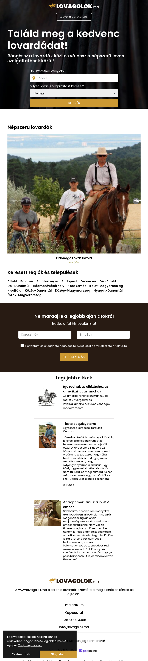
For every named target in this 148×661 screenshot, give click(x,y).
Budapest (69, 281)
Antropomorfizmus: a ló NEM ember (86, 504)
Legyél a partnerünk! (74, 17)
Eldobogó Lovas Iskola (74, 258)
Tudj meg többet (30, 645)
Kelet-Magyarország (106, 286)
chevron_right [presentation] (136, 200)
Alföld (12, 281)
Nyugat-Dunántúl (108, 290)
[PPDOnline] (88, 651)
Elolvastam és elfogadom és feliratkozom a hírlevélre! (76, 346)
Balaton (26, 281)
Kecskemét (77, 286)
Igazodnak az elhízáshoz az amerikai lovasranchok (85, 389)
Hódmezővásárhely (48, 286)
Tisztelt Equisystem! (79, 423)
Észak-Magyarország (24, 295)
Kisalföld (14, 290)
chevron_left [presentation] (12, 200)
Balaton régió (47, 281)
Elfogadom (58, 654)
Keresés (74, 103)
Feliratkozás (74, 357)
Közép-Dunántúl (38, 290)
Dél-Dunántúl (18, 286)
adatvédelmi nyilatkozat (75, 346)
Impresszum (74, 605)
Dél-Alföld (107, 281)
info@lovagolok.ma (74, 627)
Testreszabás (21, 654)
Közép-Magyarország (72, 290)
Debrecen (88, 281)
